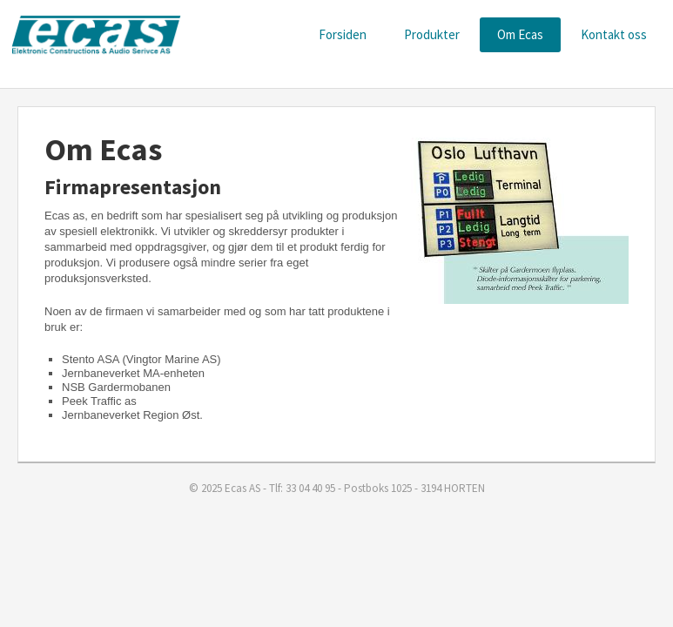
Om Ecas (520, 34)
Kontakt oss (614, 34)
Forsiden (343, 34)
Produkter (432, 34)
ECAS (96, 35)
